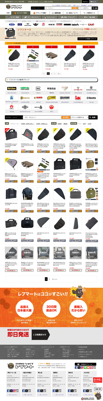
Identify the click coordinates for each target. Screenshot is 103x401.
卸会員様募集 (66, 352)
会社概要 (46, 349)
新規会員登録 (83, 347)
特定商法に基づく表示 (85, 352)
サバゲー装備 (13, 17)
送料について (76, 5)
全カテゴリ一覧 (30, 354)
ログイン (82, 349)
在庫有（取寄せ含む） (27, 123)
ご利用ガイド (83, 356)
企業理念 (46, 351)
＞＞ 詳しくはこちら (12, 394)
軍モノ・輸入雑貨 (88, 17)
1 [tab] (48, 73)
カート (94, 1)
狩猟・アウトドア (68, 17)
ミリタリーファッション (14, 352)
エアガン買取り (67, 351)
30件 (79, 123)
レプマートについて (48, 347)
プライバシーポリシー (85, 354)
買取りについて (67, 349)
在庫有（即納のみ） (42, 123)
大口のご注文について (68, 354)
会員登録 (58, 5)
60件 (84, 123)
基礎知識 (28, 349)
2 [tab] (51, 73)
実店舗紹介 (84, 5)
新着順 (60, 123)
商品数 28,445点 (33, 1)
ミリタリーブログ (30, 351)
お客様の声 (47, 356)
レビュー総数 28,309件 (46, 1)
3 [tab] (54, 73)
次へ (59, 73)
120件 (89, 123)
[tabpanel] (14, 58)
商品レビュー (29, 356)
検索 (96, 8)
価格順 (65, 123)
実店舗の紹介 (47, 353)
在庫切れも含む (14, 123)
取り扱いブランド (30, 352)
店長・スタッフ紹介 (49, 354)
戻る (44, 73)
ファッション (49, 17)
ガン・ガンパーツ (31, 17)
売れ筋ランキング (92, 5)
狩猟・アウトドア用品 (13, 354)
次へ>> (54, 279)
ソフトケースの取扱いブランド (87, 38)
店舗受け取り (66, 356)
